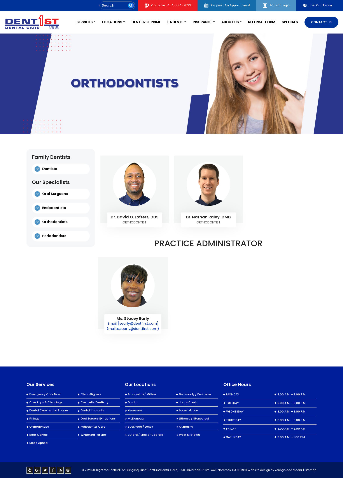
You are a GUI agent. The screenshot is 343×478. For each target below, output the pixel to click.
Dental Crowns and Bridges (48, 410)
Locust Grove (188, 410)
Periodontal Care (92, 427)
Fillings (34, 418)
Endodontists (54, 208)
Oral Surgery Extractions (98, 418)
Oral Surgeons (55, 194)
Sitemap (310, 470)
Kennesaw (135, 410)
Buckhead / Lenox (140, 427)
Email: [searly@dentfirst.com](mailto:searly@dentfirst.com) (133, 326)
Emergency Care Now (45, 394)
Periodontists (54, 236)
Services (80, 22)
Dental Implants (92, 410)
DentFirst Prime (142, 22)
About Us (228, 22)
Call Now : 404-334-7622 (165, 5)
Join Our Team (317, 5)
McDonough (136, 418)
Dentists (49, 168)
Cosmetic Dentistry (94, 402)
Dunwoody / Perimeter (195, 394)
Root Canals (38, 435)
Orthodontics (39, 427)
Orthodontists (55, 222)
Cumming (186, 427)
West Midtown (189, 435)
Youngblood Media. (289, 470)
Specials (290, 22)
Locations (108, 22)
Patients (172, 22)
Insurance (200, 22)
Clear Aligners (90, 394)
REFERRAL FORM (260, 22)
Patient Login (275, 5)
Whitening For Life (93, 435)
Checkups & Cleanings (45, 402)
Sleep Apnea (38, 443)
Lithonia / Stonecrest (194, 418)
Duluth (132, 402)
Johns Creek (188, 402)
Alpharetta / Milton (142, 394)
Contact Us (321, 22)
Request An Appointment (225, 5)
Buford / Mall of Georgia (145, 435)
